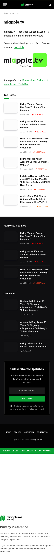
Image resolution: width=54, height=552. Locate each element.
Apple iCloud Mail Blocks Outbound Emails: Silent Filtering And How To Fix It (33, 199)
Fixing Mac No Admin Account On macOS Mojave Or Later (34, 161)
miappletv (19, 47)
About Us (29, 432)
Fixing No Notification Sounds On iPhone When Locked (33, 124)
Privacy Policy (28, 409)
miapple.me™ (37, 439)
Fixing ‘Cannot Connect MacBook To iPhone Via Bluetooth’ (32, 107)
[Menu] (5, 4)
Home (8, 432)
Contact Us (43, 432)
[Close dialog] (27, 451)
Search (17, 432)
